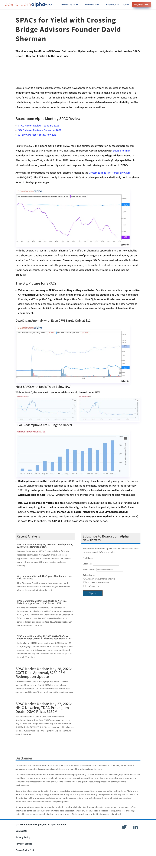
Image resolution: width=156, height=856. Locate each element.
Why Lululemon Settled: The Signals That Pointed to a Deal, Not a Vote (44, 577)
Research (111, 5)
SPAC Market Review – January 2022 (38, 125)
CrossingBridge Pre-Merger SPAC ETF (110, 172)
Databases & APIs (69, 5)
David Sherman (121, 150)
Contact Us (21, 831)
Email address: (103, 569)
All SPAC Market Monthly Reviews (37, 134)
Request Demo (141, 5)
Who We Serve (92, 5)
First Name (88, 558)
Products (49, 5)
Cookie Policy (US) (25, 850)
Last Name (87, 564)
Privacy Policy (23, 837)
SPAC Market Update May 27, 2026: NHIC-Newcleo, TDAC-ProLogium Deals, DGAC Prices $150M (42, 602)
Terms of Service (24, 843)
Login (126, 5)
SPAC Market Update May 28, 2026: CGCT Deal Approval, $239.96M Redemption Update (45, 546)
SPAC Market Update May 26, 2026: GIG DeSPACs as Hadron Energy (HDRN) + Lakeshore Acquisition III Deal (44, 637)
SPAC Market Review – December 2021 (39, 130)
